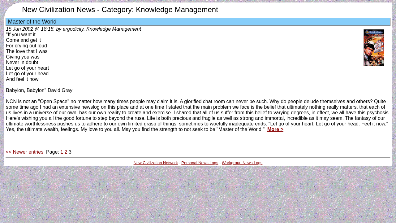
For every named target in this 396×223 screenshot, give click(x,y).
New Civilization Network (156, 162)
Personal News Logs (199, 162)
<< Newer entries (24, 152)
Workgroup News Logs (242, 162)
